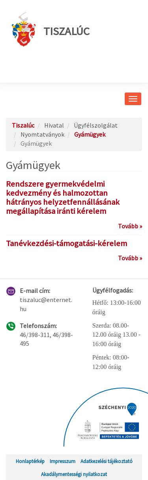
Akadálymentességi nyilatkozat (74, 474)
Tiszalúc (51, 29)
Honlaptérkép (30, 461)
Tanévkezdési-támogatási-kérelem (66, 243)
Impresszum (62, 461)
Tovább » (130, 226)
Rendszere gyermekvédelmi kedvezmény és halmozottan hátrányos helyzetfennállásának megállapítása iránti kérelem (63, 197)
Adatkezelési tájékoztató (107, 461)
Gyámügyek (89, 134)
